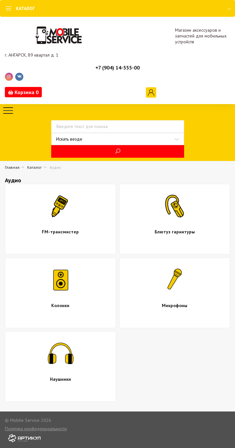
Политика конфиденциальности (36, 429)
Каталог (34, 167)
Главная (12, 167)
